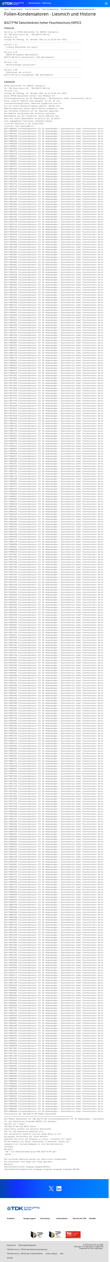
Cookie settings (51, 1253)
